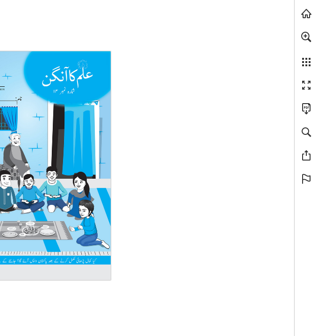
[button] (306, 37)
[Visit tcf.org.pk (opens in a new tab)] (306, 13)
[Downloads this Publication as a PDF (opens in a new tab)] (306, 108)
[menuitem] (306, 49)
